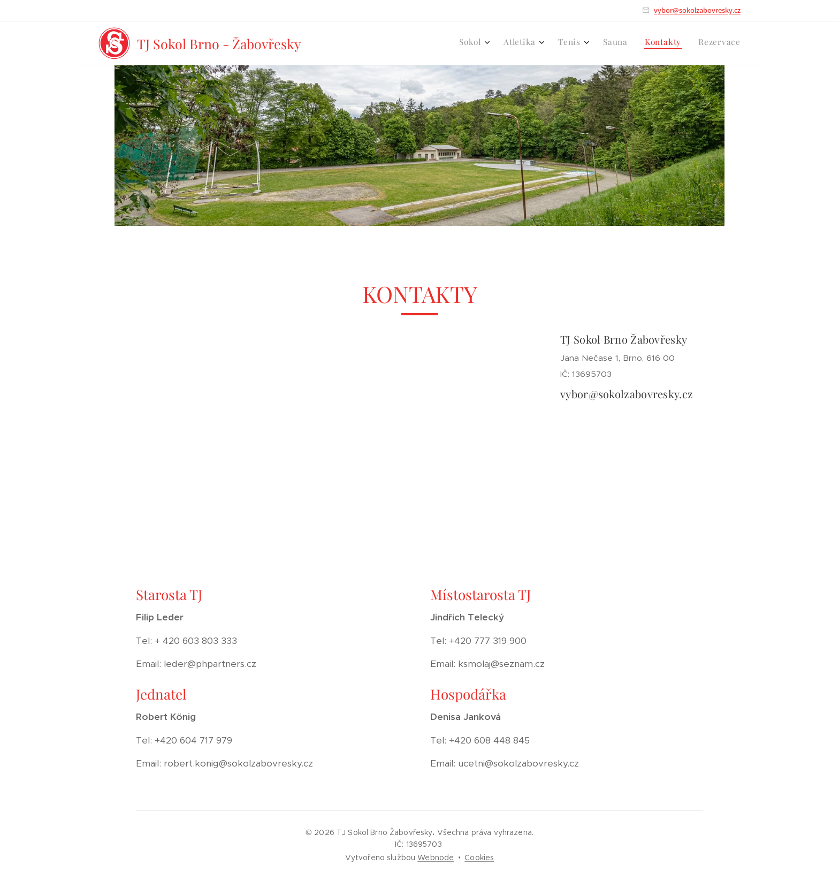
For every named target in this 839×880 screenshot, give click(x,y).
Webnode (435, 857)
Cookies (479, 857)
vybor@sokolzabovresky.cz (697, 10)
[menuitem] (644, 43)
